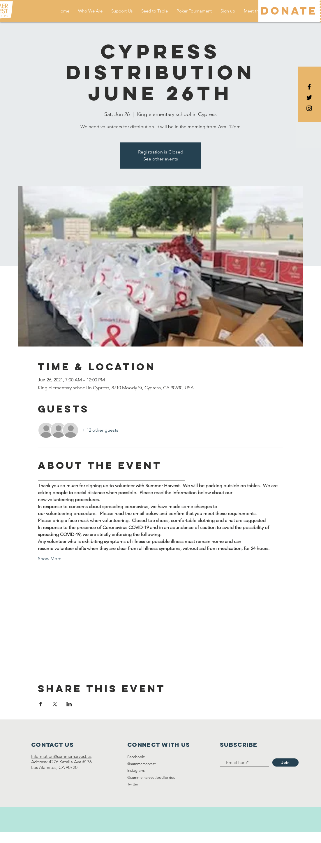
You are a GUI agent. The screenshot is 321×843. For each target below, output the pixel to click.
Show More (49, 558)
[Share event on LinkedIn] (69, 704)
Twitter (132, 784)
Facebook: (136, 757)
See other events (160, 159)
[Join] (285, 762)
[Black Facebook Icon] (309, 86)
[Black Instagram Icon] (309, 108)
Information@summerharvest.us (61, 756)
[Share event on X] (55, 704)
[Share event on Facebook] (40, 704)
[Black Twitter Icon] (309, 97)
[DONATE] (289, 11)
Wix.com (193, 837)
